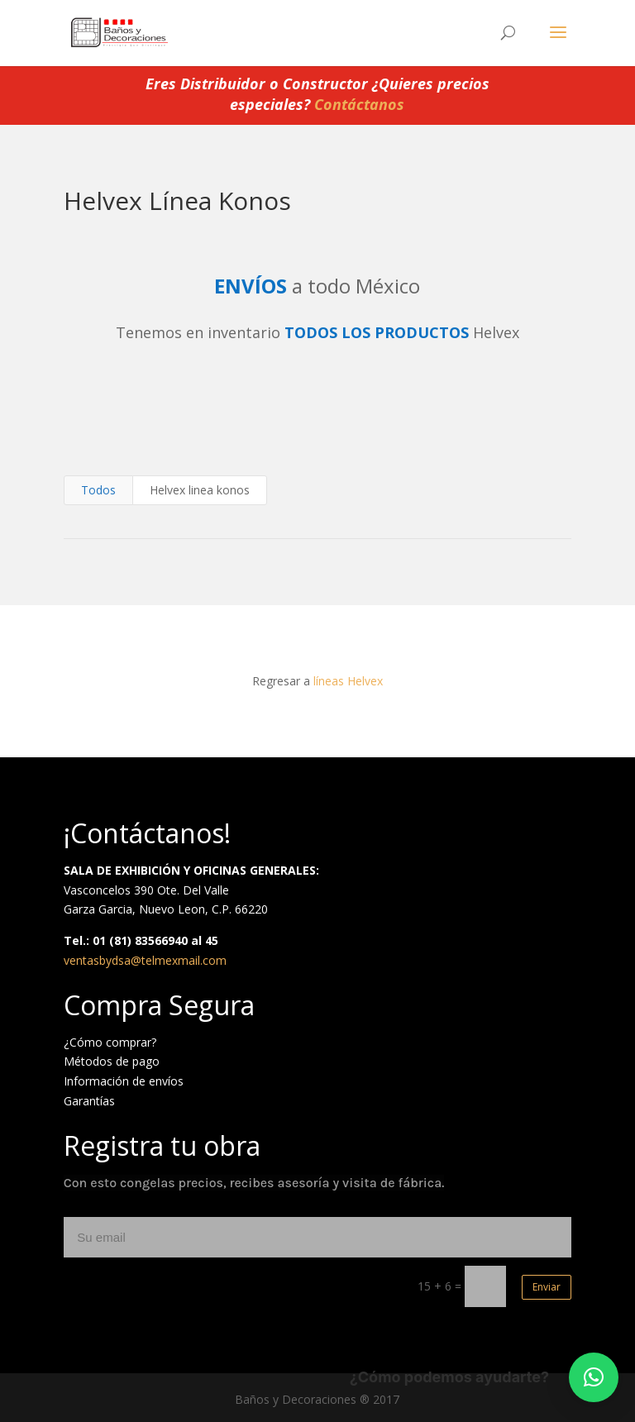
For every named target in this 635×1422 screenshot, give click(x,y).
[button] (593, 1377)
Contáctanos (359, 104)
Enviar (546, 1287)
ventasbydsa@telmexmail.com (145, 960)
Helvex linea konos (200, 490)
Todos (98, 490)
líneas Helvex (348, 681)
